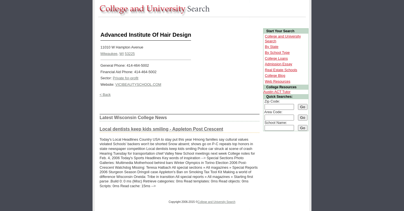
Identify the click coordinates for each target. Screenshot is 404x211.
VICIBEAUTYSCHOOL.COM (138, 84)
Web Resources (277, 81)
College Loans (276, 58)
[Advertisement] (200, 22)
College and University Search (217, 201)
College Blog (275, 75)
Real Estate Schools (281, 70)
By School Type (277, 52)
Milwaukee (108, 54)
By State (271, 47)
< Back (105, 94)
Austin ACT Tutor (277, 92)
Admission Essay (278, 64)
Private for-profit (125, 78)
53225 (130, 54)
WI (122, 54)
